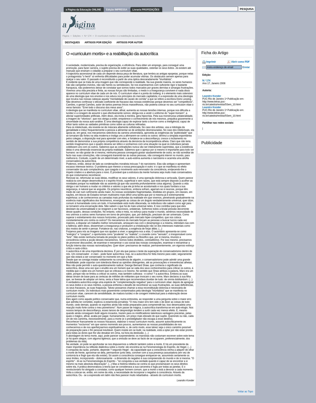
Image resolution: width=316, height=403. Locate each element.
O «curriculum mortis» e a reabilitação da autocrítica (120, 36)
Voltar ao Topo (245, 391)
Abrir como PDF (240, 61)
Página (66, 36)
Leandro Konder (211, 96)
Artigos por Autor (129, 42)
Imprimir (211, 61)
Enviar (246, 67)
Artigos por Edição (98, 42)
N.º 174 (88, 36)
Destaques (72, 42)
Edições (77, 36)
